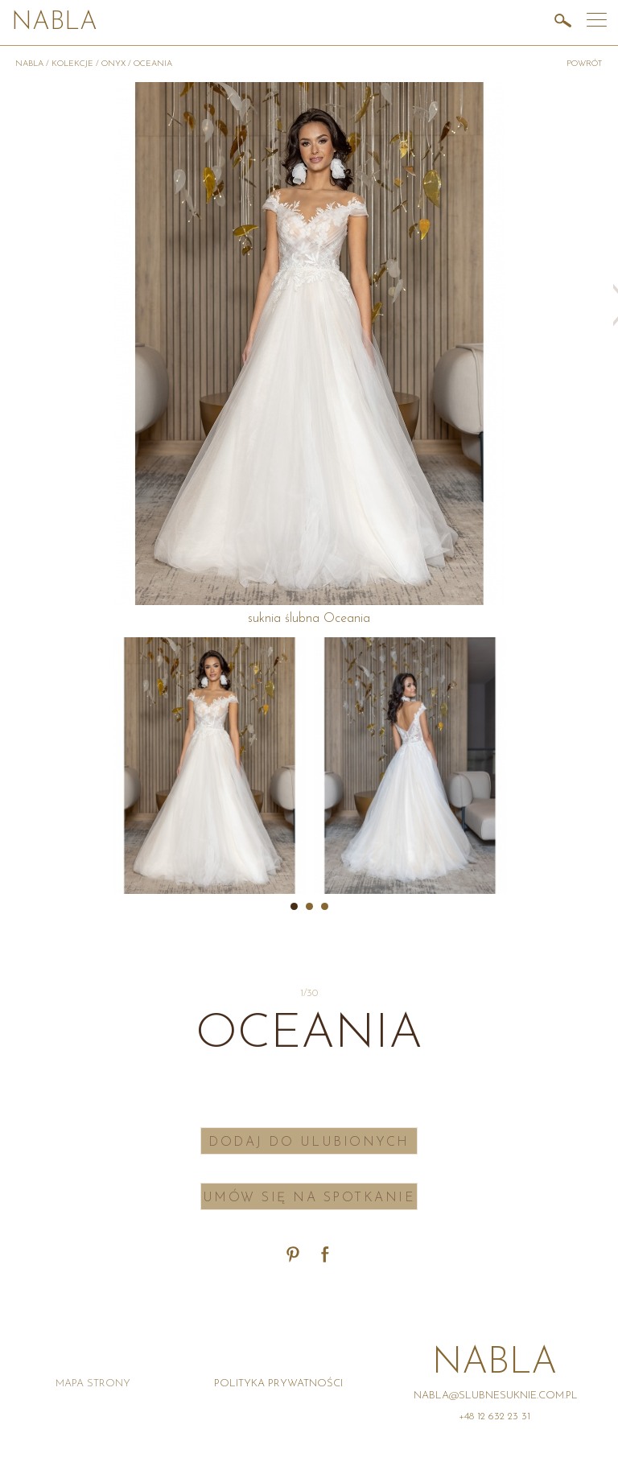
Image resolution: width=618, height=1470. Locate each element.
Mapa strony (93, 1383)
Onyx (113, 64)
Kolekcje (72, 64)
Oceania (153, 64)
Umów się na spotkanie (309, 1198)
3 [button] (324, 906)
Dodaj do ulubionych (309, 1142)
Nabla (54, 22)
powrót (584, 64)
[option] (209, 765)
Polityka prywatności (278, 1383)
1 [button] (294, 906)
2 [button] (309, 906)
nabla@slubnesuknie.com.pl (496, 1395)
